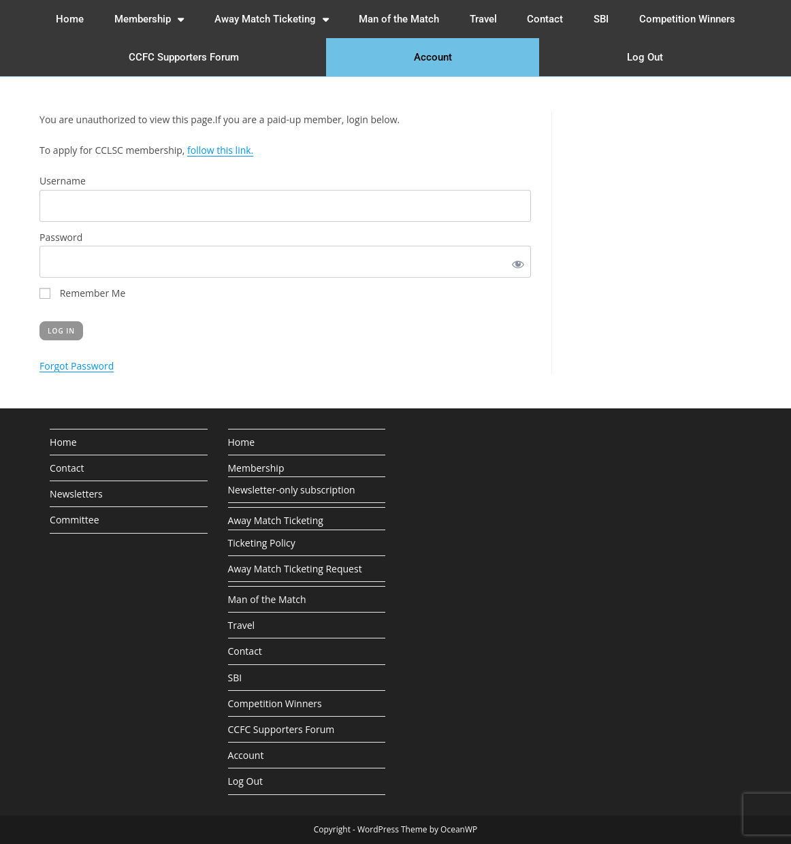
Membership (149, 19)
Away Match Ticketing (271, 19)
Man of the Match (399, 19)
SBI (601, 19)
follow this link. (220, 150)
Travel (483, 19)
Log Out (645, 57)
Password (60, 237)
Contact (545, 19)
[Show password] (515, 262)
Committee (74, 519)
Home (70, 19)
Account (433, 57)
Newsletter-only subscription (291, 489)
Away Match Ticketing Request (295, 568)
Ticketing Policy (261, 542)
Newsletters (76, 493)
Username (62, 180)
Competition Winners (687, 19)
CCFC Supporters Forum (184, 57)
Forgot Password (76, 365)
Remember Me (82, 293)
